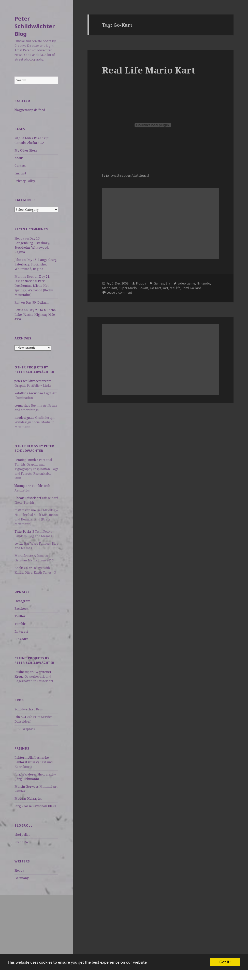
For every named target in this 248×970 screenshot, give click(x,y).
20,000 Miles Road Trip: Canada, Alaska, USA (31, 140)
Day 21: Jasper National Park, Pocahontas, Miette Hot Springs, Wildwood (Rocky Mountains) (33, 285)
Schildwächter (24, 709)
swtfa (18, 543)
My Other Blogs (25, 150)
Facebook (21, 608)
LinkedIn (21, 639)
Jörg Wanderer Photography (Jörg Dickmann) (35, 776)
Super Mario (128, 288)
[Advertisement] (36, 927)
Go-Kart (155, 288)
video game (186, 283)
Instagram (22, 601)
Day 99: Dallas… (37, 302)
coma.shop (22, 405)
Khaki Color (23, 568)
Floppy (19, 238)
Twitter (19, 616)
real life (175, 288)
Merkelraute (23, 556)
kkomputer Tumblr (28, 486)
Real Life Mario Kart (148, 70)
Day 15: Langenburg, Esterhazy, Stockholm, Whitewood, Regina (32, 245)
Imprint (20, 173)
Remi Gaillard (191, 288)
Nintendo (203, 283)
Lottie (18, 310)
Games (159, 283)
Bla (168, 283)
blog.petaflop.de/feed (29, 110)
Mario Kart (109, 288)
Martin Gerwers (26, 786)
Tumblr (19, 624)
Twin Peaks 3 (24, 531)
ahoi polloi (22, 834)
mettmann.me (25, 510)
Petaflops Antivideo (28, 393)
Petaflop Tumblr (26, 460)
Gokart (143, 288)
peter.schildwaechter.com (32, 381)
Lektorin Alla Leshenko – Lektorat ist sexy (32, 759)
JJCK (17, 729)
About (18, 158)
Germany (21, 878)
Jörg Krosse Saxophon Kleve (35, 806)
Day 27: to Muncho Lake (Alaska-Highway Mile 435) (35, 314)
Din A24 (20, 717)
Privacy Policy (24, 181)
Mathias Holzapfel (27, 798)
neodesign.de (24, 417)
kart (165, 288)
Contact (20, 165)
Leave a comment (119, 292)
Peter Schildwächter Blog (34, 25)
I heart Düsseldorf (27, 498)
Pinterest (21, 631)
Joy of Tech (22, 842)
